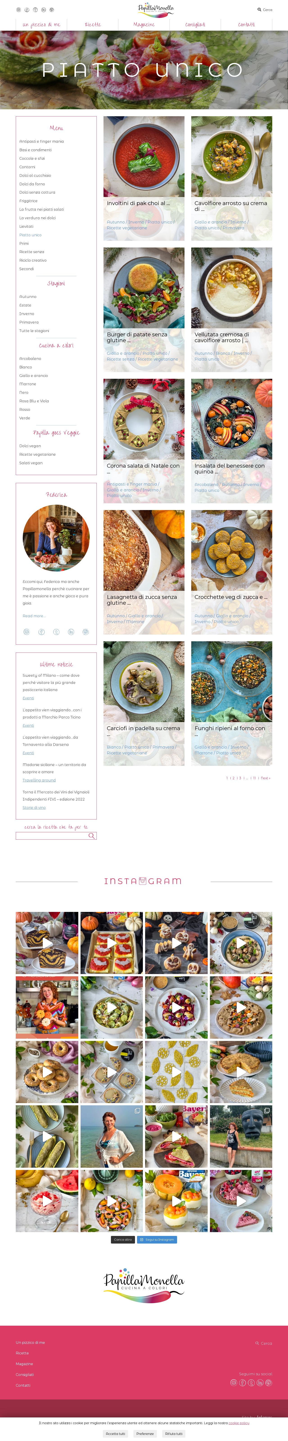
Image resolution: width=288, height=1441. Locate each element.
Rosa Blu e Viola (34, 401)
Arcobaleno (30, 359)
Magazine (144, 24)
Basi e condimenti (35, 150)
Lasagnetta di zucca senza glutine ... (142, 600)
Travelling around (39, 780)
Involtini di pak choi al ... (138, 203)
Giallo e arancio (33, 376)
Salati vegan (31, 463)
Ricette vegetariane (37, 454)
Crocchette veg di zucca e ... (231, 597)
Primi (24, 243)
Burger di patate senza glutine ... (137, 337)
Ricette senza (31, 252)
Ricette (93, 24)
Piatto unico (30, 235)
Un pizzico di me (41, 24)
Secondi (26, 269)
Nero (23, 392)
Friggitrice (28, 201)
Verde (24, 418)
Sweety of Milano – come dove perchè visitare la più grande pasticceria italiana (51, 682)
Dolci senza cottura (37, 192)
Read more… (34, 616)
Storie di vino (34, 808)
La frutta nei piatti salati (41, 209)
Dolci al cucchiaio (35, 175)
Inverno (26, 314)
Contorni (27, 167)
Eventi (28, 698)
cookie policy (239, 1421)
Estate (25, 305)
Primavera (29, 322)
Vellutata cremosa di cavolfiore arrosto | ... (222, 337)
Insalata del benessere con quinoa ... (230, 468)
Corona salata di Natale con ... (143, 468)
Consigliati (195, 24)
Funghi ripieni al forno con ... (230, 731)
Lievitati (26, 226)
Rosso (24, 409)
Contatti (246, 24)
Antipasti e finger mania (41, 141)
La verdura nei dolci (37, 218)
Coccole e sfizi (32, 158)
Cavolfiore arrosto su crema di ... (231, 206)
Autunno (27, 297)
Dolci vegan (30, 446)
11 (254, 778)
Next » (265, 778)
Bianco (25, 367)
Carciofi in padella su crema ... (143, 731)
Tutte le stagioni (34, 331)
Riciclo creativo (33, 260)
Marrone (27, 384)
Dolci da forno (32, 184)
